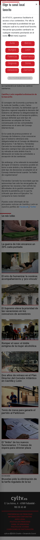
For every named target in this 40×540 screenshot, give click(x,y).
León (28, 49)
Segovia (12, 63)
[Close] (36, 4)
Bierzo (28, 43)
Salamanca (28, 56)
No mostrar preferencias (20, 78)
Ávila (12, 43)
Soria (28, 63)
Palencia (12, 56)
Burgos (12, 49)
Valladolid (12, 69)
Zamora (27, 69)
